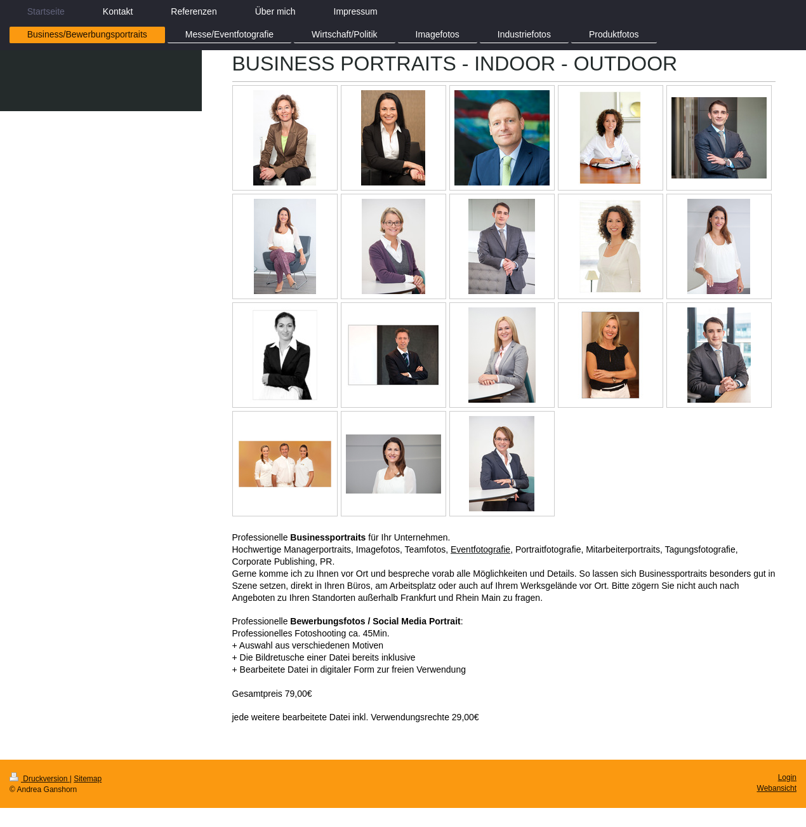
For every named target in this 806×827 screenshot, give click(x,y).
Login (787, 777)
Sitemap (88, 778)
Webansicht (776, 788)
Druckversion (40, 778)
